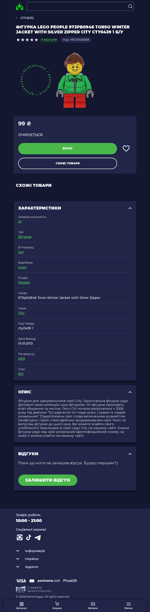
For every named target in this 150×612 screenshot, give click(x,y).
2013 (21, 359)
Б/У (21, 374)
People (24, 282)
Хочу (67, 148)
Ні (20, 222)
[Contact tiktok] (29, 538)
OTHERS (27, 18)
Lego (22, 267)
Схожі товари (68, 163)
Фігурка (24, 237)
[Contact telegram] (38, 538)
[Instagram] (20, 538)
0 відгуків (49, 39)
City (21, 313)
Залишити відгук (47, 480)
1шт (21, 252)
